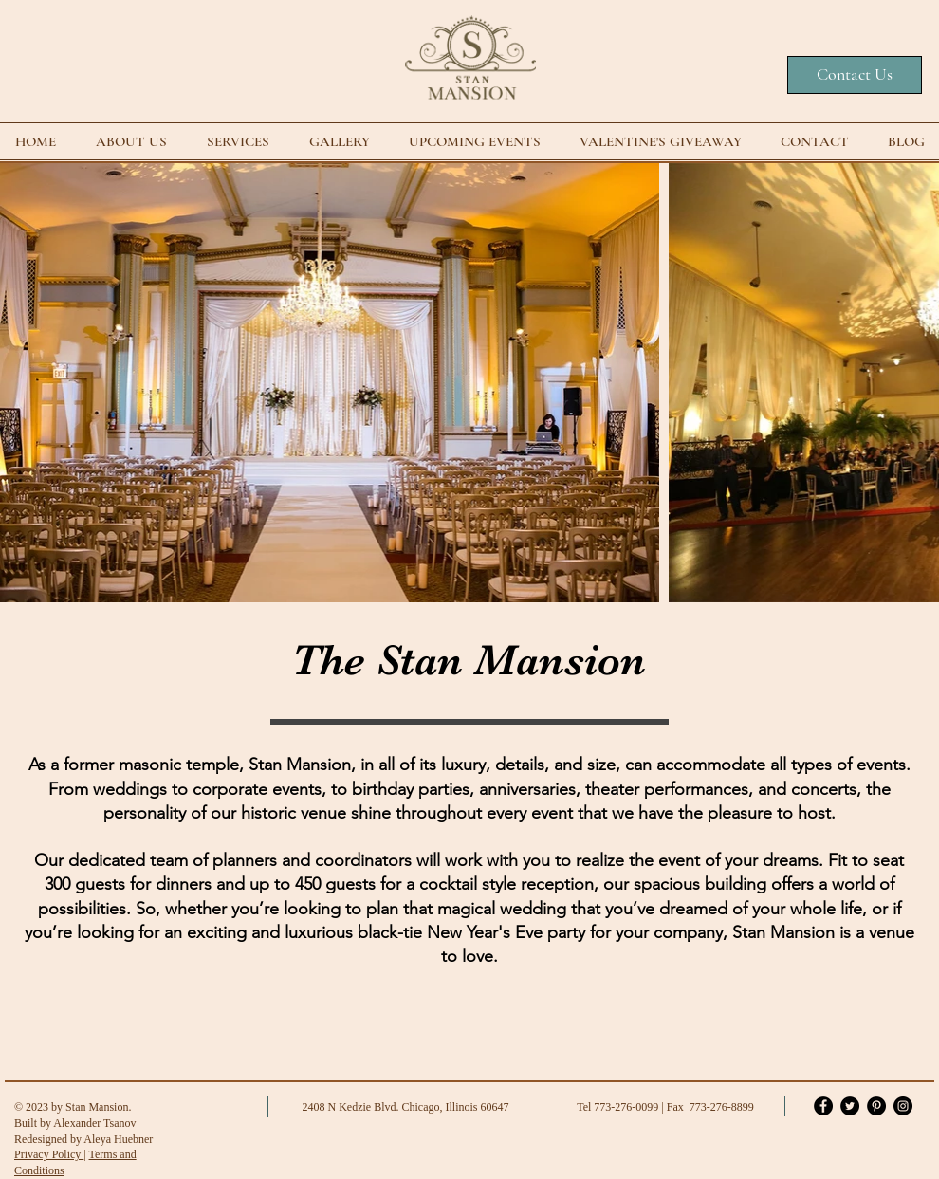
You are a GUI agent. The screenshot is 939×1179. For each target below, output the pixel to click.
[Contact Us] (854, 75)
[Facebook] (823, 1105)
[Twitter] (849, 1105)
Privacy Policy (48, 1154)
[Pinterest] (876, 1105)
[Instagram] (902, 1105)
